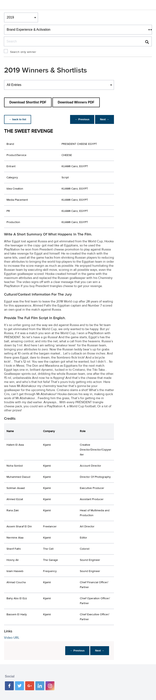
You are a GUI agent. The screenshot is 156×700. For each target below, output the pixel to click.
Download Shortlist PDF (27, 102)
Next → (104, 119)
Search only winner (23, 52)
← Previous (82, 119)
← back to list (17, 119)
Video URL (11, 638)
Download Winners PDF (76, 102)
